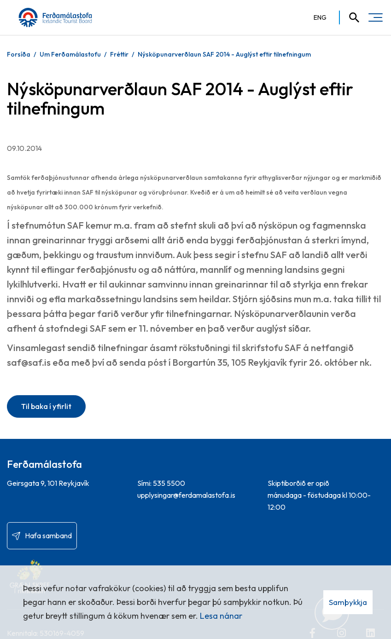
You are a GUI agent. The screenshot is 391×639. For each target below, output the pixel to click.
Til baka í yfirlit (46, 406)
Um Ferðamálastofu (70, 54)
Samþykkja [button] (348, 602)
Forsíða (18, 54)
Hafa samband (48, 535)
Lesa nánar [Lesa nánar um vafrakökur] (221, 615)
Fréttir (119, 54)
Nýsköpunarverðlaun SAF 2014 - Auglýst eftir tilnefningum (224, 54)
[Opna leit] (350, 17)
